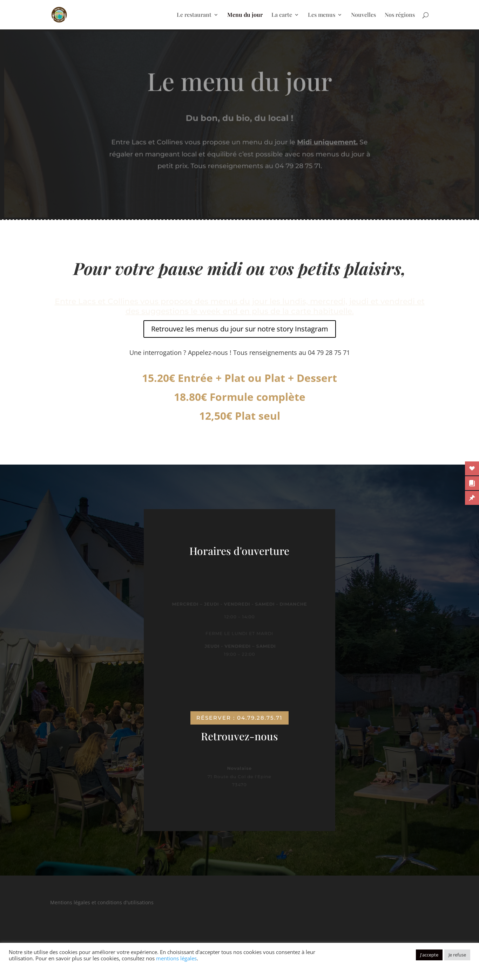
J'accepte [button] (429, 955)
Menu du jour (245, 15)
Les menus (321, 15)
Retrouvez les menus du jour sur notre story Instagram (239, 329)
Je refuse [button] (457, 955)
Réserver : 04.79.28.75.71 (239, 717)
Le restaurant (194, 15)
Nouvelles (363, 15)
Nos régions (400, 15)
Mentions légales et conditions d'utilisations (102, 902)
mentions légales (176, 958)
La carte (281, 15)
